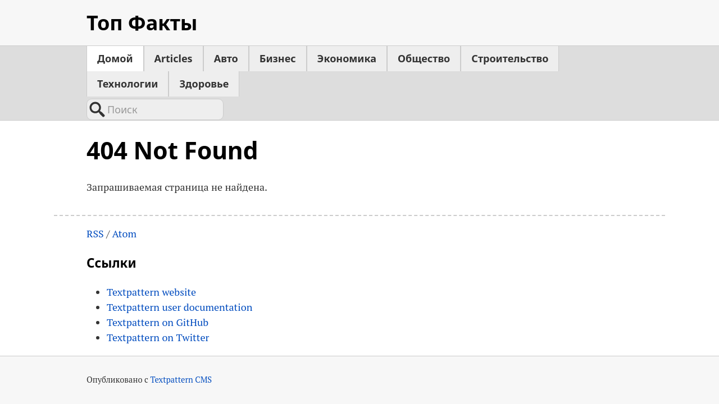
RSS (95, 233)
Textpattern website (151, 292)
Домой (115, 58)
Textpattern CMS (181, 379)
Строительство (509, 58)
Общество (424, 58)
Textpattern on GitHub (157, 322)
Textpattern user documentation (179, 307)
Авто (226, 58)
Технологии (127, 83)
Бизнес (278, 58)
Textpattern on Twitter (158, 337)
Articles (173, 58)
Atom (124, 233)
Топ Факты (142, 22)
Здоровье (204, 83)
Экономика (346, 58)
